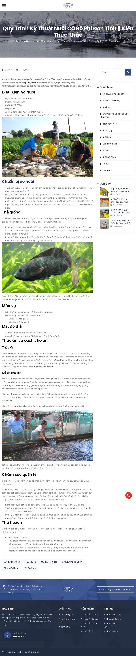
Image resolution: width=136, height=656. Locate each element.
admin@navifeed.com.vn (115, 589)
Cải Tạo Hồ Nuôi (49, 562)
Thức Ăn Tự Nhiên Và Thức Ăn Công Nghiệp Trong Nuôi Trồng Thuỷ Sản (120, 222)
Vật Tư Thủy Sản (12, 562)
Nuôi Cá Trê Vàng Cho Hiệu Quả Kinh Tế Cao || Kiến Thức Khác (120, 200)
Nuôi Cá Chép (109, 157)
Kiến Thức (107, 170)
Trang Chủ (23, 41)
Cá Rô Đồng (30, 568)
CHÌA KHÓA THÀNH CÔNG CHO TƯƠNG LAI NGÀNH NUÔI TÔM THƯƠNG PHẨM (120, 211)
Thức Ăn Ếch (89, 631)
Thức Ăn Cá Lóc (90, 618)
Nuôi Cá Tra (108, 150)
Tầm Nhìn (65, 626)
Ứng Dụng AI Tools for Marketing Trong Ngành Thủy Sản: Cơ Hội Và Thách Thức (120, 190)
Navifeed (107, 107)
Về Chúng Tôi (67, 614)
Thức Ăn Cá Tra (90, 614)
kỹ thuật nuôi (30, 82)
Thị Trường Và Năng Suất (114, 94)
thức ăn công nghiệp (43, 366)
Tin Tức (106, 163)
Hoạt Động (107, 130)
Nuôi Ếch (107, 137)
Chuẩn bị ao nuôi (18, 181)
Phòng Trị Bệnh (11, 568)
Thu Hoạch (30, 562)
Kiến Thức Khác (43, 41)
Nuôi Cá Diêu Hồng (111, 100)
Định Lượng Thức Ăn (72, 562)
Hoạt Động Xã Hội (111, 124)
